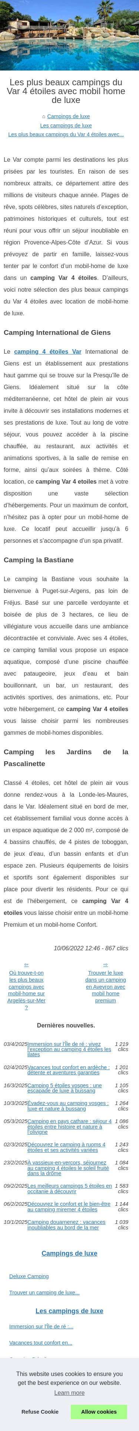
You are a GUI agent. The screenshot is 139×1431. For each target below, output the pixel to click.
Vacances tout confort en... (40, 1343)
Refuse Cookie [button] (40, 1412)
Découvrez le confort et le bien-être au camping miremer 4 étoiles (68, 1206)
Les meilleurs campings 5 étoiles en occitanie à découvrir (69, 1188)
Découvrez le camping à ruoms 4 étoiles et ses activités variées (66, 1147)
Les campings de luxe (66, 125)
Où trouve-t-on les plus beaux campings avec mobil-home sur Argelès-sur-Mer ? (26, 990)
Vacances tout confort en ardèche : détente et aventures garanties (68, 1070)
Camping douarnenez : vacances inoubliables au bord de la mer (66, 1224)
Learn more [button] (69, 1393)
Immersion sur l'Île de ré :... (41, 1326)
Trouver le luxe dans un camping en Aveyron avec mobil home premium (105, 986)
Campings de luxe (68, 116)
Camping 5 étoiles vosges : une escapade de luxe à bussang (64, 1088)
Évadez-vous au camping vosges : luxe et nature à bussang (68, 1106)
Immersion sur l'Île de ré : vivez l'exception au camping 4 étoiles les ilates (69, 1049)
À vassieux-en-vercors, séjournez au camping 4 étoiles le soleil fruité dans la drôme (68, 1168)
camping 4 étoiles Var (47, 352)
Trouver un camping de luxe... (44, 1293)
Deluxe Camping (29, 1276)
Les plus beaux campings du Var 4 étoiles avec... (66, 134)
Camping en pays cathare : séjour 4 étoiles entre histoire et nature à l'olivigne (69, 1127)
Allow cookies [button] (99, 1412)
